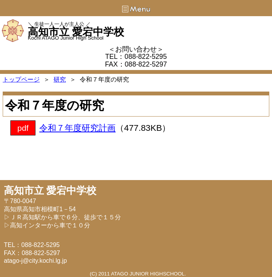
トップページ (21, 79)
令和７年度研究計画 (77, 128)
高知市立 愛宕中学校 (76, 32)
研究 (60, 79)
